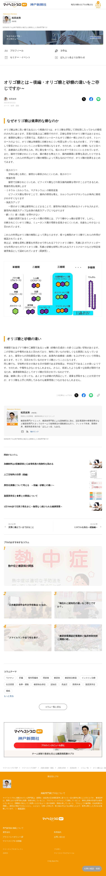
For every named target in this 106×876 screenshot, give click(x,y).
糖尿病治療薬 (71, 678)
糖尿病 (57, 678)
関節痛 (46, 678)
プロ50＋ (57, 849)
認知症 (54, 684)
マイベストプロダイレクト (13, 849)
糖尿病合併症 (40, 684)
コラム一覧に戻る (53, 707)
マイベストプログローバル (64, 853)
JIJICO (5, 853)
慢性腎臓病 (33, 678)
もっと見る (9, 696)
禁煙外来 (76, 684)
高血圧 (64, 684)
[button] (34, 431)
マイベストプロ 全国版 (12, 841)
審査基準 (21, 809)
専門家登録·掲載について (13, 828)
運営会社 (6, 832)
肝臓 (21, 678)
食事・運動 (15, 106)
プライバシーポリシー (12, 837)
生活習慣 (10, 684)
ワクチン (10, 678)
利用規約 (57, 832)
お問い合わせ (59, 837)
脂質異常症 (90, 684)
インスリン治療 (88, 678)
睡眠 (8, 691)
